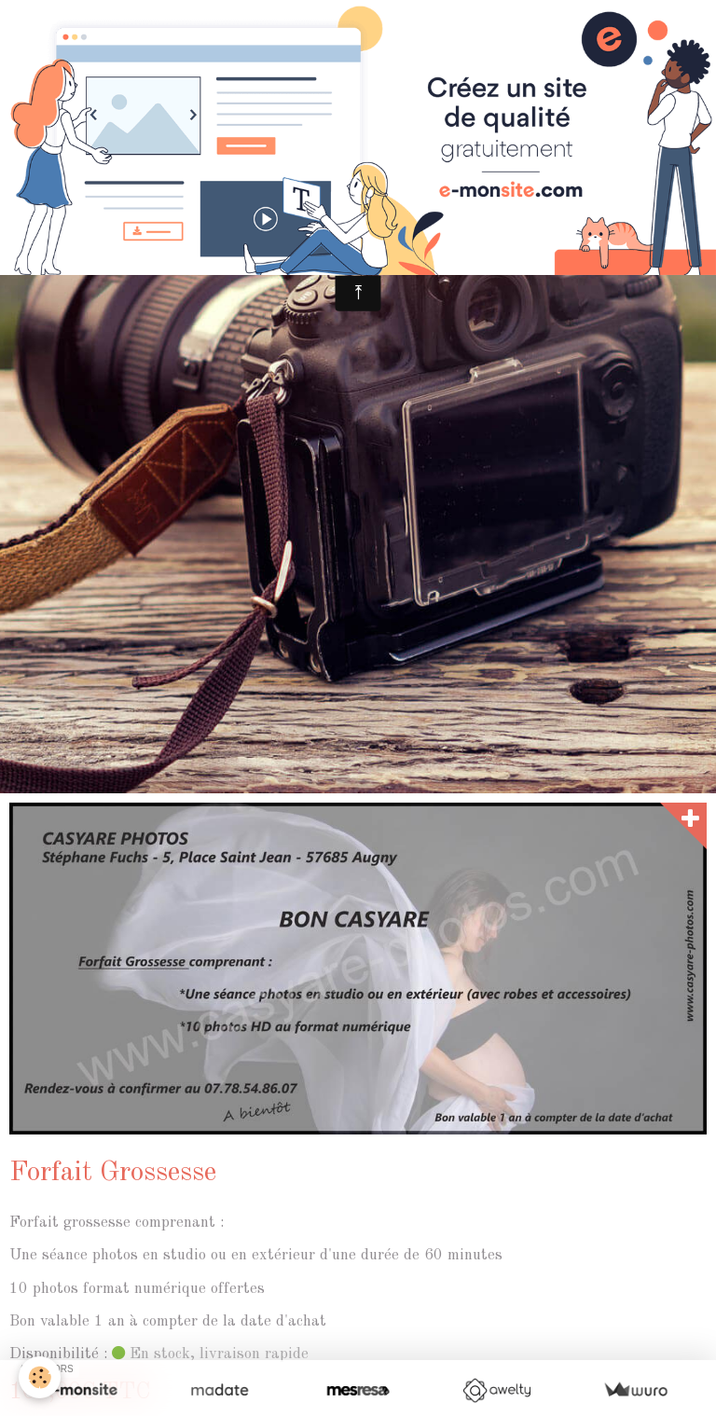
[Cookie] (40, 1377)
